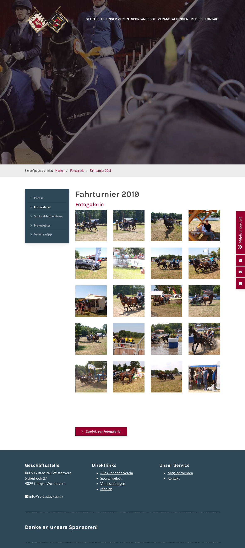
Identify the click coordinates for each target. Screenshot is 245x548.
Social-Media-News (48, 216)
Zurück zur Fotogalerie (103, 431)
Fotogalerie (77, 170)
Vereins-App (43, 234)
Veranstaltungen (173, 19)
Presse (39, 198)
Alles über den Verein (116, 473)
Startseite (95, 19)
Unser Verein (117, 19)
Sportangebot (143, 19)
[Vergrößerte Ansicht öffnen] (91, 225)
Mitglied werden (180, 473)
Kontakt (212, 19)
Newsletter (42, 225)
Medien (196, 19)
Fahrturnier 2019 (100, 170)
